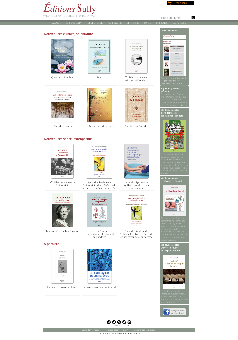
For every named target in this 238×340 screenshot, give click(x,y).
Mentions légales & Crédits (144, 329)
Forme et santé (95, 22)
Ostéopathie (115, 22)
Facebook (108, 322)
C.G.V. (125, 329)
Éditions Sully (73, 22)
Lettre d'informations (91, 329)
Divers (147, 22)
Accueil (56, 22)
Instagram (119, 322)
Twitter (114, 322)
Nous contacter (112, 329)
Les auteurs (179, 22)
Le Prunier (162, 22)
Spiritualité (133, 22)
